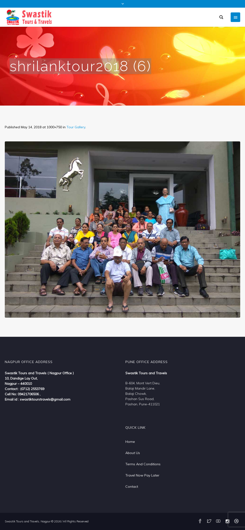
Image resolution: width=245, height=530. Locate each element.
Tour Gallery (76, 127)
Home (130, 441)
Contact (131, 486)
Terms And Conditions (143, 464)
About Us (132, 453)
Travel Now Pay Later (142, 475)
